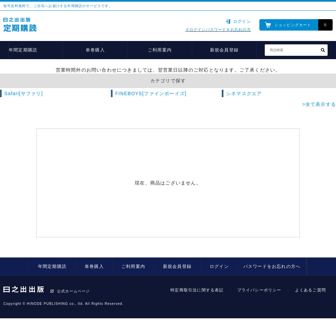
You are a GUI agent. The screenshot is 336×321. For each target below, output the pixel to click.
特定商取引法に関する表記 (196, 290)
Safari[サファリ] (23, 93)
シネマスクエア (244, 93)
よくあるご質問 (310, 290)
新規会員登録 (224, 49)
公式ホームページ (73, 291)
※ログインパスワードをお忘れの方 (218, 30)
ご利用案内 (160, 49)
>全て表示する (319, 104)
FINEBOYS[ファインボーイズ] (150, 93)
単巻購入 (95, 49)
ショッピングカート (293, 25)
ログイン (242, 21)
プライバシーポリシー (259, 290)
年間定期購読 (23, 49)
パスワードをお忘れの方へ (271, 266)
